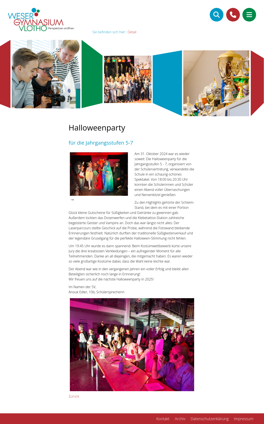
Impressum (243, 418)
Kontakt (163, 418)
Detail (132, 32)
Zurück (74, 396)
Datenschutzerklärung (210, 418)
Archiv (180, 418)
